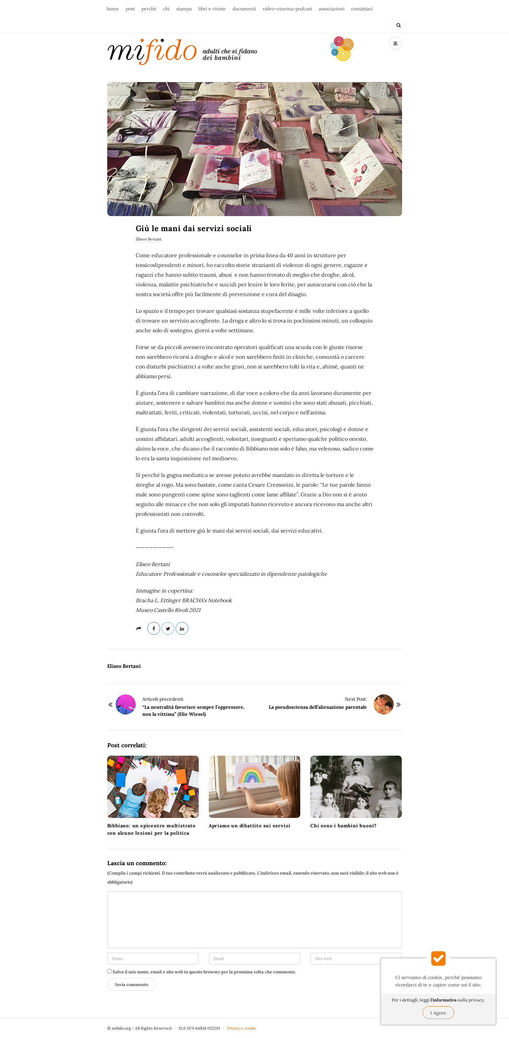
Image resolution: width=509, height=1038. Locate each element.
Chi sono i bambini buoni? (343, 826)
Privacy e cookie (241, 1028)
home (113, 9)
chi (166, 9)
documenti (244, 9)
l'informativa (444, 1000)
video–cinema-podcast (287, 9)
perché (148, 9)
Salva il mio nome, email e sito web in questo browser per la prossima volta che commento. (204, 972)
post (130, 9)
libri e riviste (212, 9)
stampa (184, 9)
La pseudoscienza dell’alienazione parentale (318, 707)
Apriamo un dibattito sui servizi (250, 826)
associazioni (331, 9)
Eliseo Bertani (148, 238)
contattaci (362, 9)
